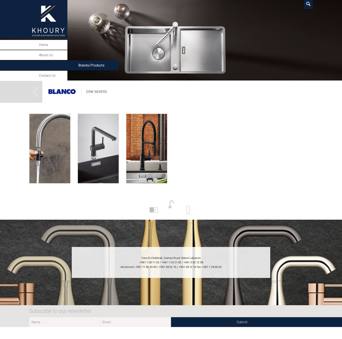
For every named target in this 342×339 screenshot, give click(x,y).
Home (43, 45)
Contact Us (47, 76)
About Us (46, 55)
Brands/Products (91, 65)
